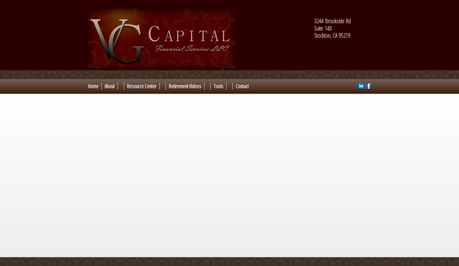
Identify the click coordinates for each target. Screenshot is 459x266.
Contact (242, 86)
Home (93, 86)
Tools (218, 86)
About (110, 86)
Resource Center (141, 86)
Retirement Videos (185, 86)
